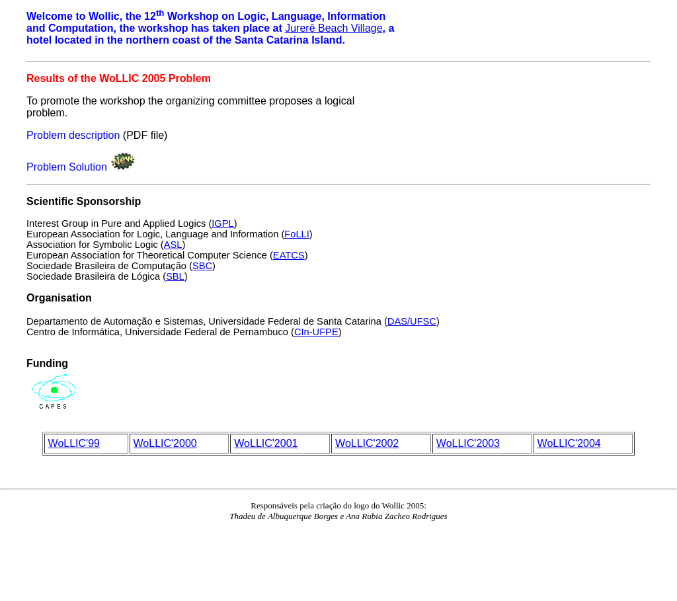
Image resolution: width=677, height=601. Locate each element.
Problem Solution (66, 167)
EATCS (289, 255)
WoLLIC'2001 (266, 443)
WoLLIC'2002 (367, 443)
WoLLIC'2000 (165, 443)
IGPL (222, 223)
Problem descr (60, 135)
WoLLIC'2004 (569, 443)
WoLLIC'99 (74, 443)
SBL (175, 276)
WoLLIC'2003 (468, 443)
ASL (173, 244)
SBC (202, 265)
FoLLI (296, 234)
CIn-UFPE (316, 332)
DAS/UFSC (411, 321)
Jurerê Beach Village (333, 28)
